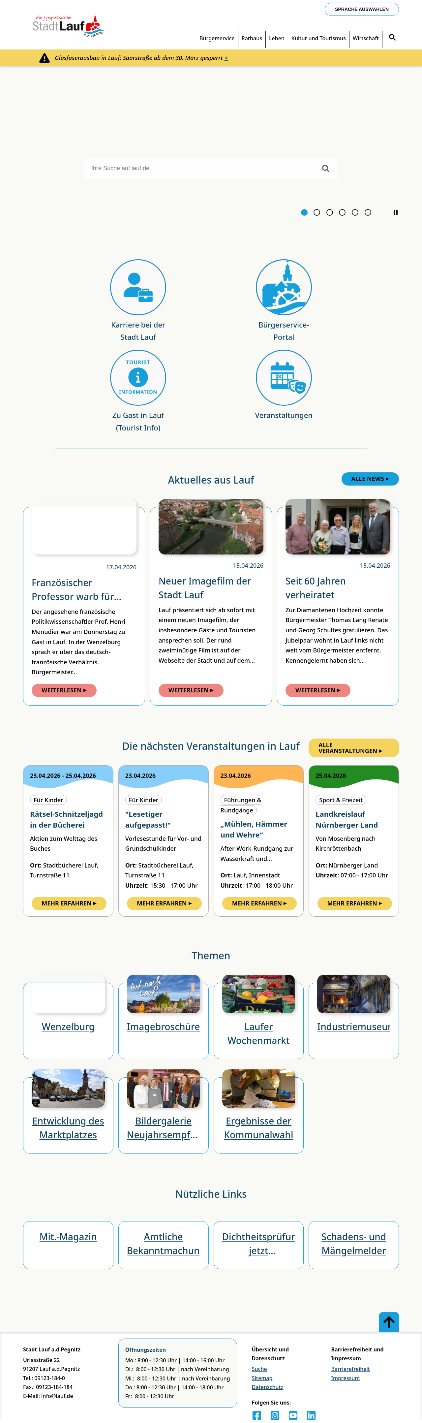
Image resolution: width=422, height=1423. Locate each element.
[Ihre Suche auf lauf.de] (211, 168)
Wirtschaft (366, 38)
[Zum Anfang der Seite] (389, 1322)
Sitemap (262, 1378)
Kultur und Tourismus (318, 38)
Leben (277, 38)
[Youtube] (293, 1415)
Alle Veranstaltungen (350, 748)
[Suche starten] (325, 168)
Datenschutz (268, 1387)
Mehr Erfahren (69, 903)
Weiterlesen (64, 690)
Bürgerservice (217, 38)
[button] (395, 234)
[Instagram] (275, 1415)
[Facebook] (257, 1415)
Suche (259, 1369)
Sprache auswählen (362, 9)
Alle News (370, 479)
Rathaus (252, 38)
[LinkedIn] (311, 1415)
